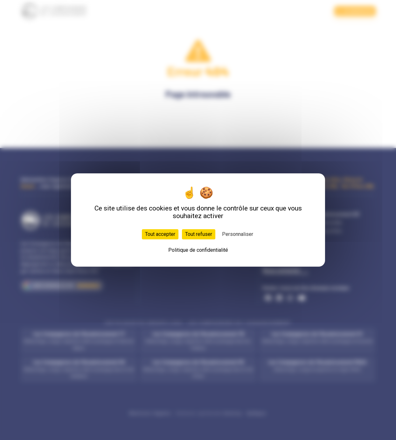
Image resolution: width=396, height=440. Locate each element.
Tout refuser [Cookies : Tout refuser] (198, 234)
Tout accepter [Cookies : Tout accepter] (160, 234)
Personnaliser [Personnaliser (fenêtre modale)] (237, 234)
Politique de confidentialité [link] (198, 250)
